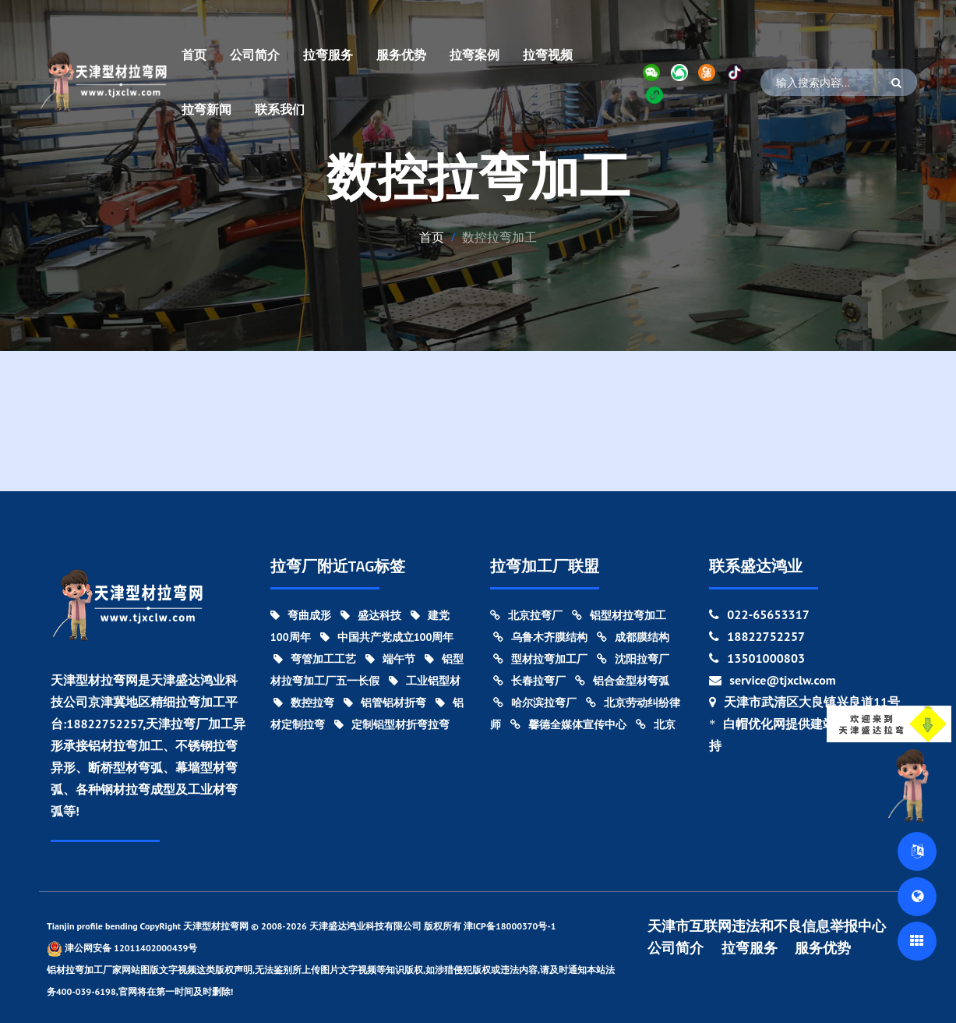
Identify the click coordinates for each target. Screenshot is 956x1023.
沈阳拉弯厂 (633, 659)
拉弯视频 (548, 54)
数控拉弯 (303, 703)
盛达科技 (370, 615)
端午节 (390, 659)
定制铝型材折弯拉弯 (392, 724)
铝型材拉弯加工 (619, 615)
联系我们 (280, 109)
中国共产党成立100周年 (387, 637)
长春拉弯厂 (529, 681)
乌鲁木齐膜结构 (540, 637)
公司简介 (255, 54)
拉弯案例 (474, 54)
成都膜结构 (633, 637)
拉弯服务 (328, 54)
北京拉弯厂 (526, 615)
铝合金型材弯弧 (622, 681)
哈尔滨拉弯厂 (535, 703)
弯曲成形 (300, 615)
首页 (194, 54)
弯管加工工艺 (314, 659)
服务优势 (401, 54)
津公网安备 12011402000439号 (122, 948)
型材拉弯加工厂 (540, 659)
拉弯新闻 (206, 109)
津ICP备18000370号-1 (510, 926)
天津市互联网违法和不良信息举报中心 (766, 926)
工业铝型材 (424, 681)
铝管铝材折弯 (385, 703)
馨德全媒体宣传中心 (568, 724)
